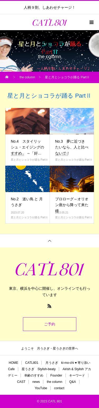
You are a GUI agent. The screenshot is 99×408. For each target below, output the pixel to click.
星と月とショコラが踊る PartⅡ (29, 159)
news (36, 382)
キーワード (77, 375)
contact (59, 388)
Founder (56, 375)
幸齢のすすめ (33, 375)
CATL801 (31, 363)
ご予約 (49, 324)
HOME (13, 363)
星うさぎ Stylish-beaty (39, 369)
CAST (21, 382)
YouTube (41, 388)
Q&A (72, 382)
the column (54, 382)
